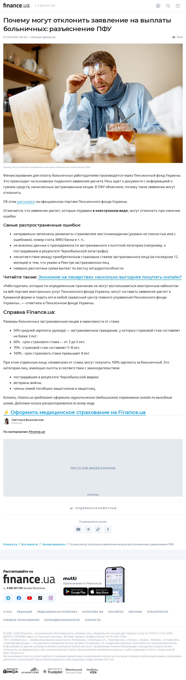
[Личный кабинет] (158, 5)
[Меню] (178, 5)
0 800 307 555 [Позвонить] (44, 5)
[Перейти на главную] (16, 5)
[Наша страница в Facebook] (19, 598)
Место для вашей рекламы (93, 468)
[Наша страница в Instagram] (51, 598)
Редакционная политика (57, 611)
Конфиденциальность (62, 620)
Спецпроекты (157, 611)
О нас (7, 611)
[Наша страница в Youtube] (29, 598)
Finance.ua (37, 432)
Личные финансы (43, 37)
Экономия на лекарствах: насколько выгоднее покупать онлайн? (109, 277)
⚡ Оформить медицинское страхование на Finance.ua (74, 412)
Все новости (29, 544)
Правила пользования (21, 620)
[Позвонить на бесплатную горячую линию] (29, 588)
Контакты (93, 620)
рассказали (26, 201)
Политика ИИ (92, 611)
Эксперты (116, 611)
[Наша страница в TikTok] (40, 598)
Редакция (24, 611)
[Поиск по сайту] (168, 5)
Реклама (135, 611)
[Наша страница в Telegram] (8, 598)
